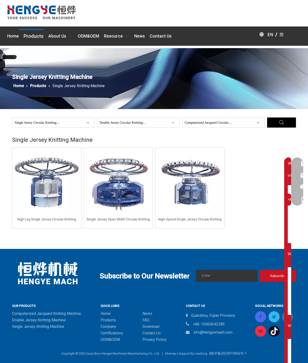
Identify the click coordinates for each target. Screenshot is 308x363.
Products (108, 320)
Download (150, 326)
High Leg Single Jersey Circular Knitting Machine (46, 219)
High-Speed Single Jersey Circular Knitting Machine (190, 219)
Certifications (112, 333)
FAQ (145, 320)
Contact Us (151, 333)
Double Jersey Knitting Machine (39, 320)
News (147, 313)
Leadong (201, 353)
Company (108, 326)
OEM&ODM (110, 339)
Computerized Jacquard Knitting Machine (46, 313)
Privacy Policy (154, 339)
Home (106, 313)
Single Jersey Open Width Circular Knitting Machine (118, 219)
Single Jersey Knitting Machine (38, 326)
